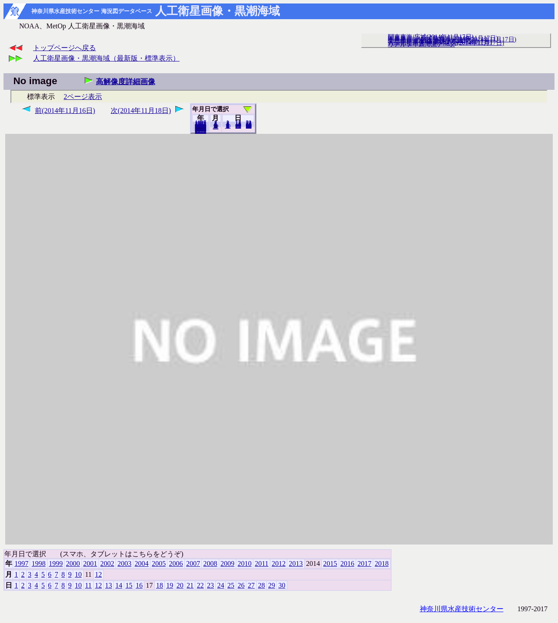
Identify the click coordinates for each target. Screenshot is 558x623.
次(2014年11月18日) (141, 110)
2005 (159, 563)
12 (215, 127)
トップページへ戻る (64, 47)
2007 (193, 563)
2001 (90, 563)
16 (139, 585)
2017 (364, 563)
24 (220, 585)
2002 (107, 563)
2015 (330, 563)
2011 (261, 563)
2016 (347, 563)
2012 (279, 563)
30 (249, 126)
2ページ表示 (83, 96)
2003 (124, 563)
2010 (245, 563)
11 (88, 585)
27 (251, 585)
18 (159, 585)
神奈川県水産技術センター (462, 609)
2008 (210, 563)
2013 (296, 563)
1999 (56, 563)
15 (129, 585)
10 (228, 126)
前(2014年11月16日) (65, 110)
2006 (176, 563)
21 (190, 585)
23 (210, 585)
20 (238, 126)
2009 (228, 563)
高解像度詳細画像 (125, 82)
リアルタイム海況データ (421, 44)
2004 (142, 563)
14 (118, 585)
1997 (21, 563)
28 (261, 585)
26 (241, 585)
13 (108, 585)
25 (231, 585)
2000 (73, 563)
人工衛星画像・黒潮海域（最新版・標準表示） (106, 58)
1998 (39, 563)
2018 (200, 131)
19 (169, 585)
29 (271, 585)
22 (200, 585)
